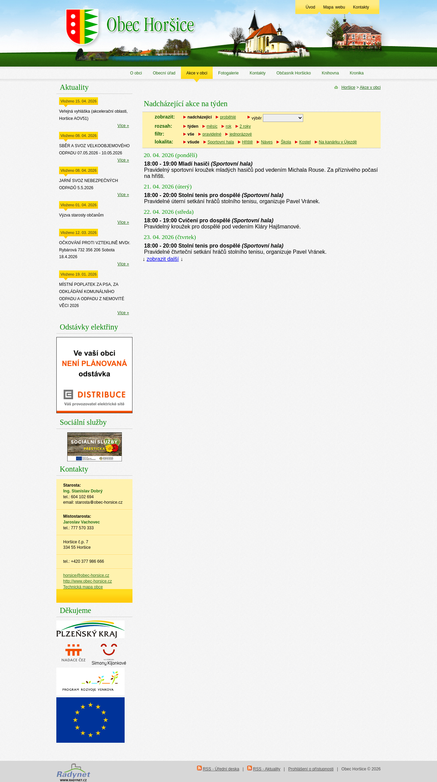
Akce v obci (196, 73)
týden (192, 126)
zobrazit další (162, 259)
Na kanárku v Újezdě (338, 142)
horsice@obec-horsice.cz (86, 575)
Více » (123, 125)
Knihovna (330, 73)
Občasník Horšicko (294, 73)
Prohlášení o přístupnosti (311, 769)
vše (190, 134)
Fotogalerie (228, 73)
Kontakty (361, 7)
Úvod (310, 7)
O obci (136, 73)
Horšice (348, 87)
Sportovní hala (221, 142)
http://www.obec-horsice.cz (87, 581)
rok (228, 126)
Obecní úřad (164, 73)
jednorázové (240, 134)
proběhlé (228, 117)
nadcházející (199, 117)
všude (193, 142)
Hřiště (247, 142)
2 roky (245, 126)
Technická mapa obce (83, 587)
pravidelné (211, 134)
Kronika (357, 73)
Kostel (304, 142)
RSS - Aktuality (266, 769)
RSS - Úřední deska (221, 769)
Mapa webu (334, 7)
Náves (266, 142)
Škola (286, 142)
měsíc (212, 126)
